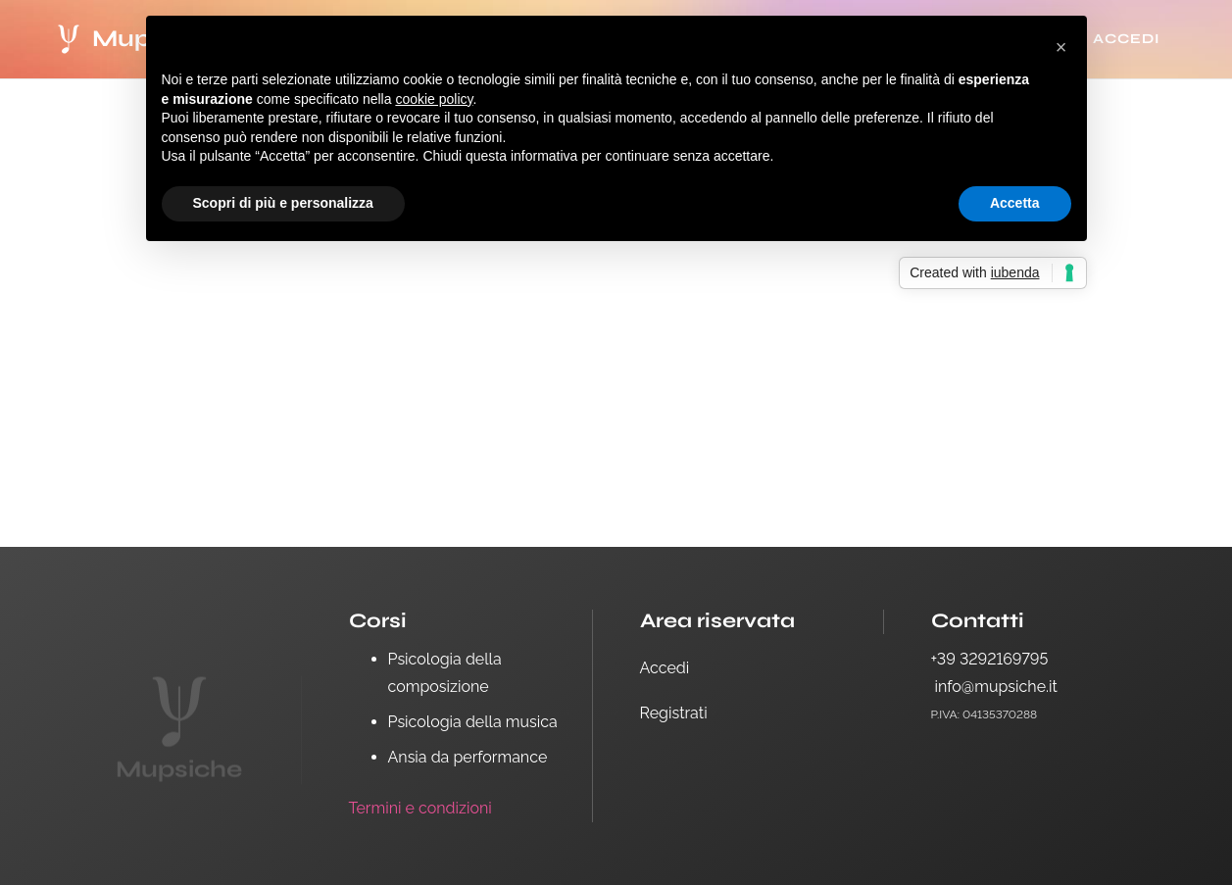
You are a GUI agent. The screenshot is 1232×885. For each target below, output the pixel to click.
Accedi (665, 668)
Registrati (674, 713)
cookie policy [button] (433, 99)
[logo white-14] (69, 39)
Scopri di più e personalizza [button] (283, 203)
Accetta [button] (1015, 203)
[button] (1061, 47)
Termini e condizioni (420, 808)
